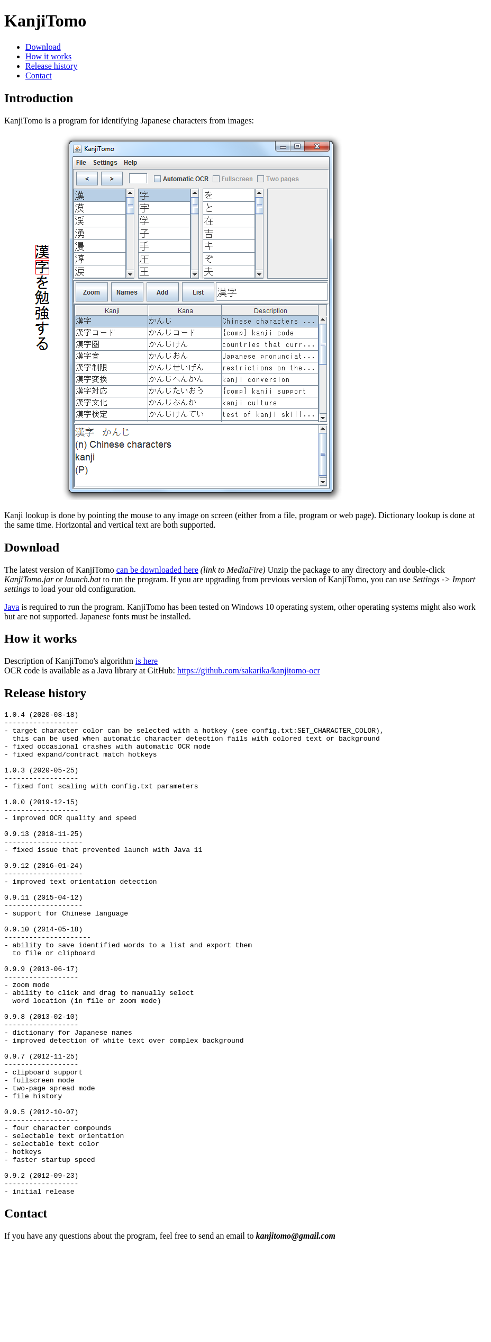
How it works (48, 56)
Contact (38, 75)
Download (43, 46)
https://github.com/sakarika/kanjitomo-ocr (248, 670)
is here (146, 660)
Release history (51, 65)
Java (11, 606)
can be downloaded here (157, 569)
